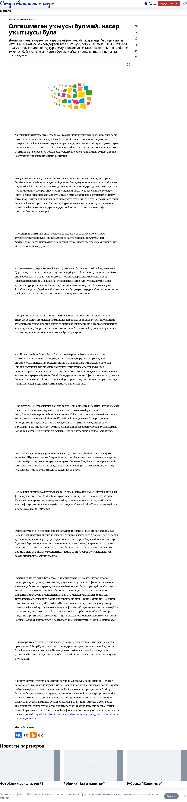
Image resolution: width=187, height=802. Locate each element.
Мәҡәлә (5, 10)
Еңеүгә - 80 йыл (169, 3)
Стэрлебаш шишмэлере (27, 3)
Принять (171, 796)
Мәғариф (14, 19)
